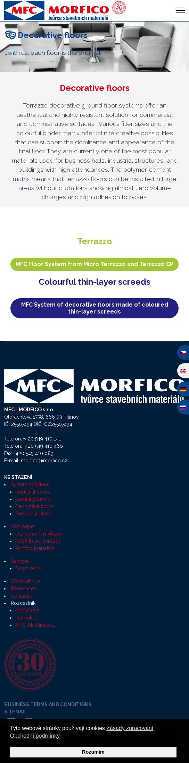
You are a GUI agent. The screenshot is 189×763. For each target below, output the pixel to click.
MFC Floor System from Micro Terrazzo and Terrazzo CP (94, 264)
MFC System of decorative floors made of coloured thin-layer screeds (94, 308)
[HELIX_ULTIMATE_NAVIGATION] (180, 10)
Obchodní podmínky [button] (35, 736)
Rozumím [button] (93, 752)
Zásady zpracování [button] (129, 728)
